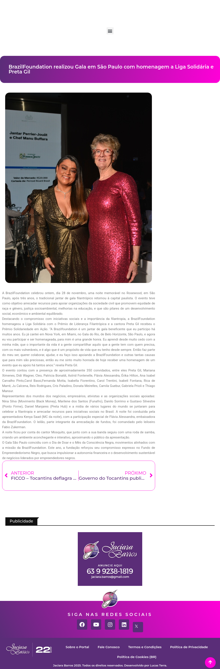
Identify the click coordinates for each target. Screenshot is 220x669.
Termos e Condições (145, 647)
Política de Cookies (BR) (136, 657)
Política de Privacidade (189, 647)
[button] (110, 30)
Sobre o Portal (77, 647)
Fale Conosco (108, 647)
